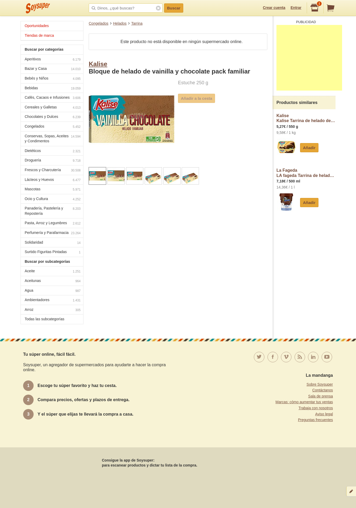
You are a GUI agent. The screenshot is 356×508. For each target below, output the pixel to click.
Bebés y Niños (53, 79)
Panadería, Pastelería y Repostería (53, 211)
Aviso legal (324, 414)
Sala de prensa (320, 396)
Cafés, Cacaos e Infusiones (53, 98)
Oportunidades (37, 26)
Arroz (53, 310)
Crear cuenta (274, 8)
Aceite (53, 271)
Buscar (173, 8)
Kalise (98, 63)
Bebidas (53, 88)
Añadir (309, 147)
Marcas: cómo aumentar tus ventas (304, 402)
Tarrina (137, 23)
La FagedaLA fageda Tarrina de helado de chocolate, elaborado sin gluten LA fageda (306, 173)
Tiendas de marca (39, 35)
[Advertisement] (309, 58)
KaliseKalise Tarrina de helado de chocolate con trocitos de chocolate (306, 118)
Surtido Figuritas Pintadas (53, 252)
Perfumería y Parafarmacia (53, 233)
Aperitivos (53, 59)
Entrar (296, 8)
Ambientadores (53, 300)
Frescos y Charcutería (53, 170)
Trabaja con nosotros (316, 408)
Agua (53, 291)
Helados (120, 23)
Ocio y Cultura (53, 199)
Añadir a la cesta (196, 98)
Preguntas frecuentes (315, 420)
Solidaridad (53, 243)
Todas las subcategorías (44, 319)
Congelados (98, 23)
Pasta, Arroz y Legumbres (53, 223)
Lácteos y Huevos (53, 180)
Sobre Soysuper (320, 384)
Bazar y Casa (53, 69)
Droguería (53, 161)
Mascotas (53, 189)
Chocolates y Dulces (53, 117)
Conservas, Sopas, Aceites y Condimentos (53, 138)
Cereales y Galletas (53, 108)
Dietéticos (53, 151)
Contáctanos (322, 390)
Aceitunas (53, 281)
